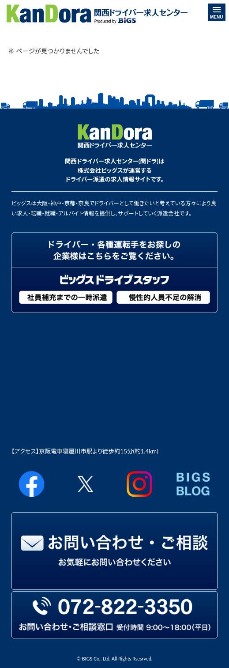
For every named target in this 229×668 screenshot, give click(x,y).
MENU (216, 13)
